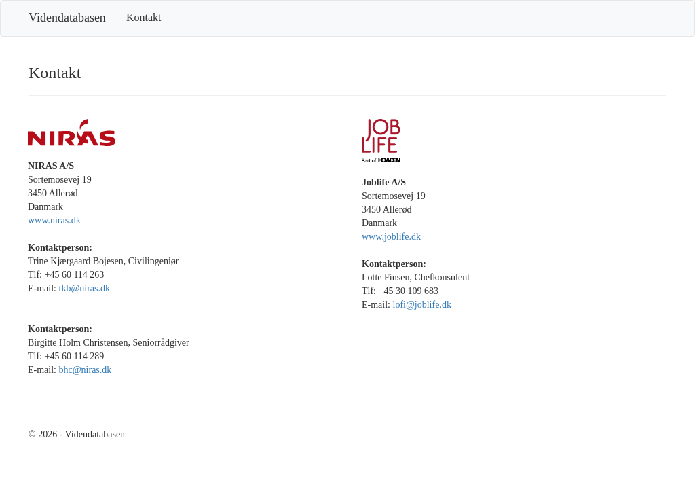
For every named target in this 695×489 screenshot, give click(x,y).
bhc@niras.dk (85, 370)
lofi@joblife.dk (422, 305)
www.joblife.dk (391, 237)
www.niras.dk (54, 220)
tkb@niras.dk (85, 288)
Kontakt (144, 17)
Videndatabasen (67, 17)
